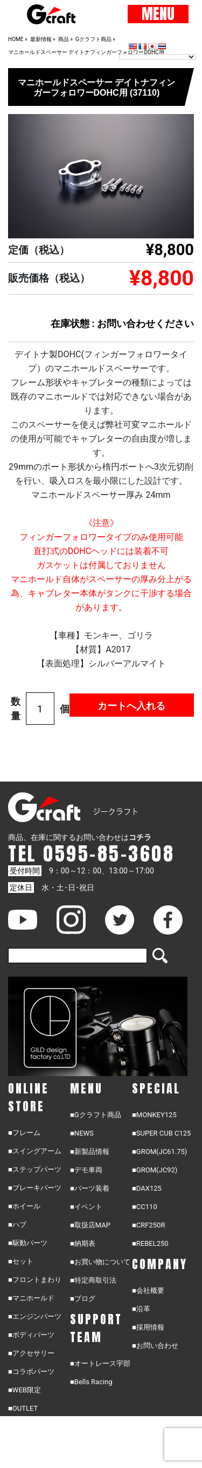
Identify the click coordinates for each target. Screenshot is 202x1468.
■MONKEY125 (154, 1115)
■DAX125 (147, 1188)
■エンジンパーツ (34, 1316)
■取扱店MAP (90, 1225)
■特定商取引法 (93, 1280)
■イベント (86, 1207)
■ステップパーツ (34, 1169)
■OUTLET (23, 1408)
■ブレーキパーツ (34, 1188)
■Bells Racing (91, 1382)
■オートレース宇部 (100, 1363)
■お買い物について (100, 1262)
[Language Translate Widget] (157, 56)
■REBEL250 (150, 1243)
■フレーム (24, 1133)
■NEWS (82, 1133)
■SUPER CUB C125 (161, 1133)
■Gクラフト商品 (95, 1115)
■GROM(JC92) (154, 1170)
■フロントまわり (34, 1280)
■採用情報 (148, 1327)
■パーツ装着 (89, 1188)
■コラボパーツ (31, 1371)
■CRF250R (148, 1225)
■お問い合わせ (155, 1346)
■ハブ (17, 1224)
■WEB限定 (24, 1390)
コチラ (140, 837)
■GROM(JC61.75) (159, 1151)
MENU (158, 14)
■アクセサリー (31, 1353)
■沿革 (141, 1309)
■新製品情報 (89, 1151)
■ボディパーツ (31, 1335)
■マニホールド (31, 1298)
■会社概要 (148, 1290)
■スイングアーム (34, 1151)
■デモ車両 (86, 1170)
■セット (20, 1261)
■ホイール (24, 1206)
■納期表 (82, 1243)
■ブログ (82, 1298)
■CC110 (144, 1207)
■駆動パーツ (27, 1243)
